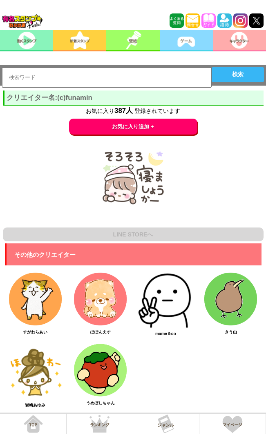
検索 (238, 74)
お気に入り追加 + (133, 127)
